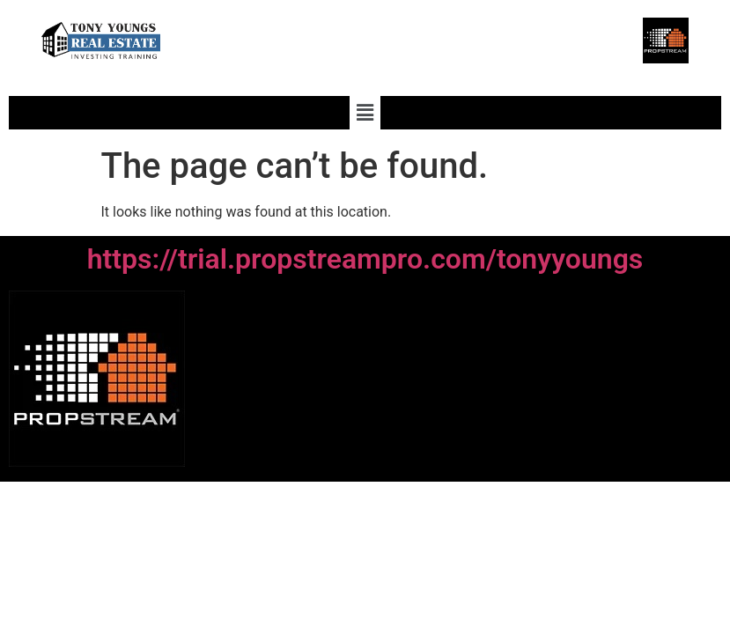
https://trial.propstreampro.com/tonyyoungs (365, 259)
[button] (365, 112)
